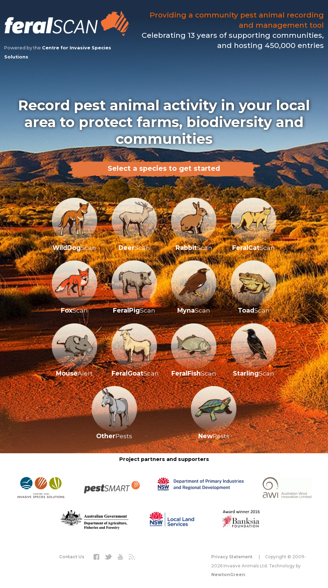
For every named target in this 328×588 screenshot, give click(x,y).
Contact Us (71, 556)
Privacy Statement (231, 556)
